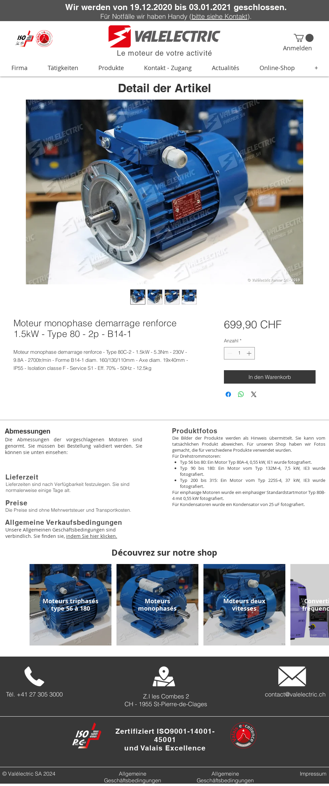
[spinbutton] (239, 353)
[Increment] (249, 353)
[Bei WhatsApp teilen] (241, 394)
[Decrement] (229, 353)
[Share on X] (254, 394)
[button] (304, 38)
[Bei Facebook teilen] (228, 394)
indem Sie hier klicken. (91, 536)
